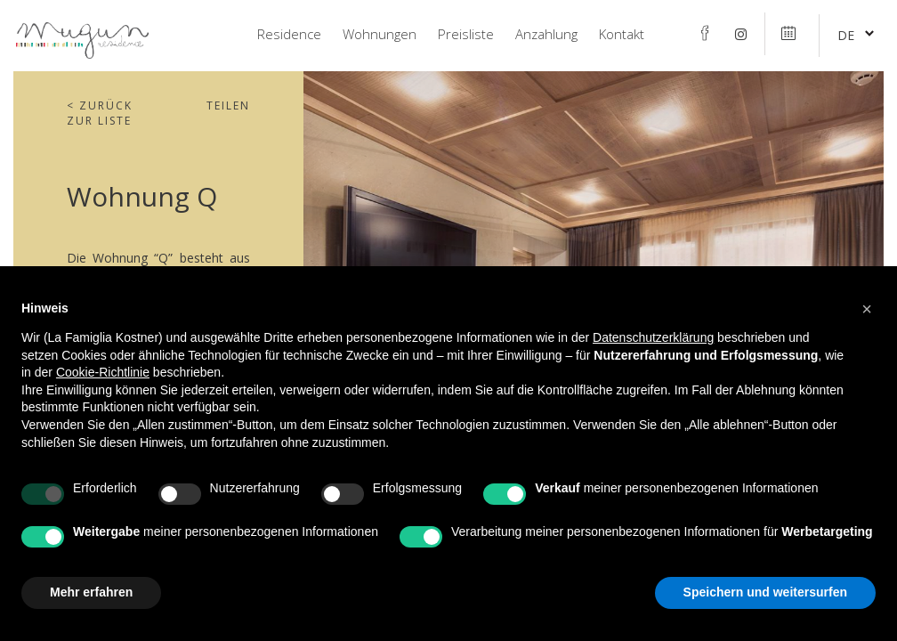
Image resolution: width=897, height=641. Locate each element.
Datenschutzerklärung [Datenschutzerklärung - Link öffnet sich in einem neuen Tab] (653, 337)
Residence (289, 34)
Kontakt (621, 34)
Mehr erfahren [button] (91, 592)
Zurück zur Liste (100, 113)
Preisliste (466, 34)
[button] (867, 309)
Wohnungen (379, 34)
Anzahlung (546, 34)
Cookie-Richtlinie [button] (103, 372)
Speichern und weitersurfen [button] (765, 592)
